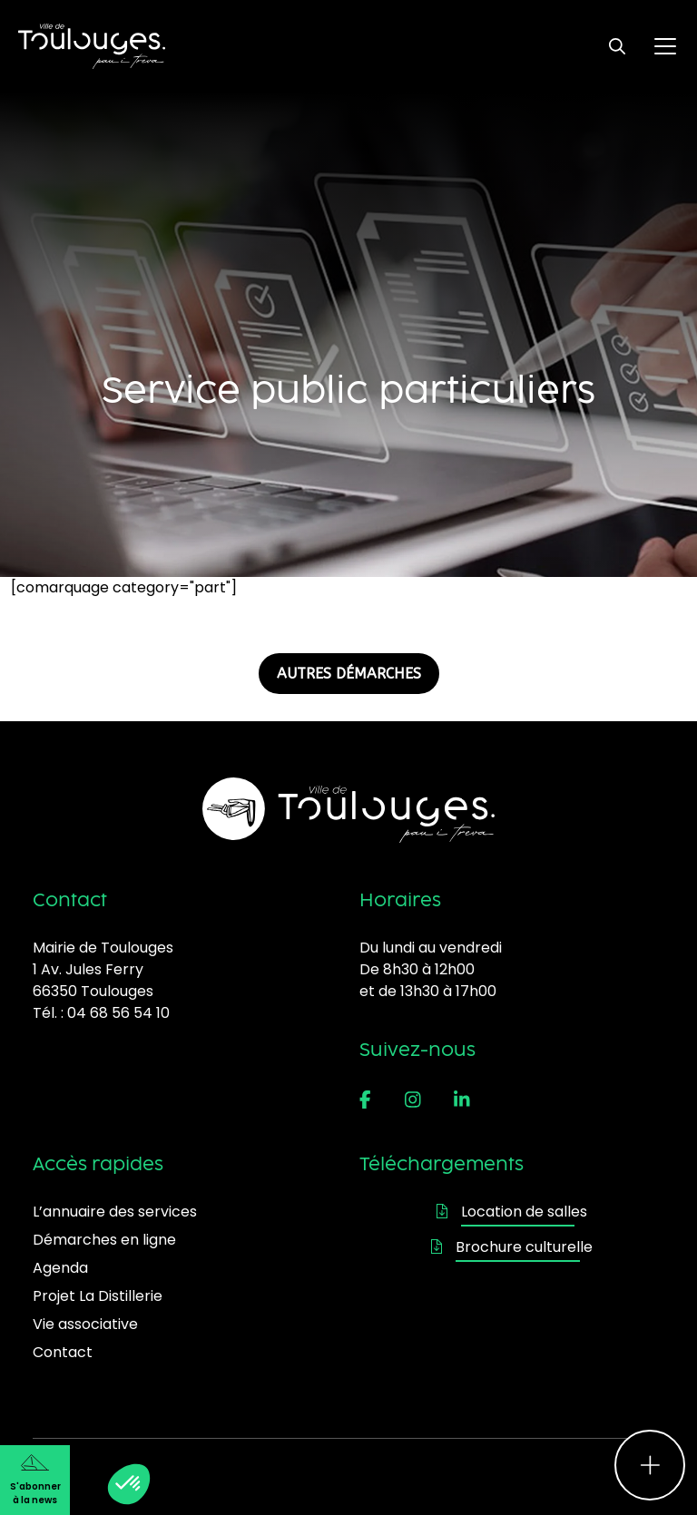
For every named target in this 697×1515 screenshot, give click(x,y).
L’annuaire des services (115, 1211)
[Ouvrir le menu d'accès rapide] (649, 1465)
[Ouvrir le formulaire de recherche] (617, 46)
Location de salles (512, 1211)
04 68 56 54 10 (118, 1012)
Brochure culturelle (512, 1246)
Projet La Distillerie (97, 1295)
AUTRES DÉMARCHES (349, 673)
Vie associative (85, 1324)
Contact (63, 1352)
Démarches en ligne (104, 1239)
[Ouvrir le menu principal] (665, 46)
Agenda (60, 1267)
